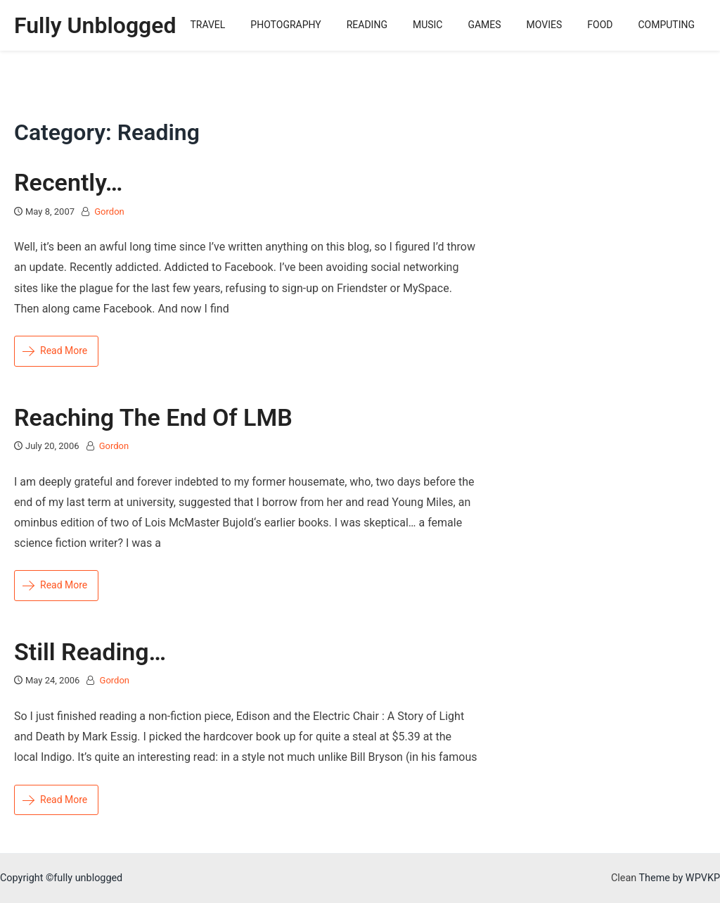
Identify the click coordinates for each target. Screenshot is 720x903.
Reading (367, 24)
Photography (285, 24)
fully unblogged (95, 25)
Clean (623, 878)
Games (484, 24)
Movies (544, 24)
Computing (666, 24)
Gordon (109, 211)
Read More (54, 350)
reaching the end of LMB (153, 417)
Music (428, 24)
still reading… (90, 652)
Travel (207, 24)
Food (599, 24)
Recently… (68, 182)
